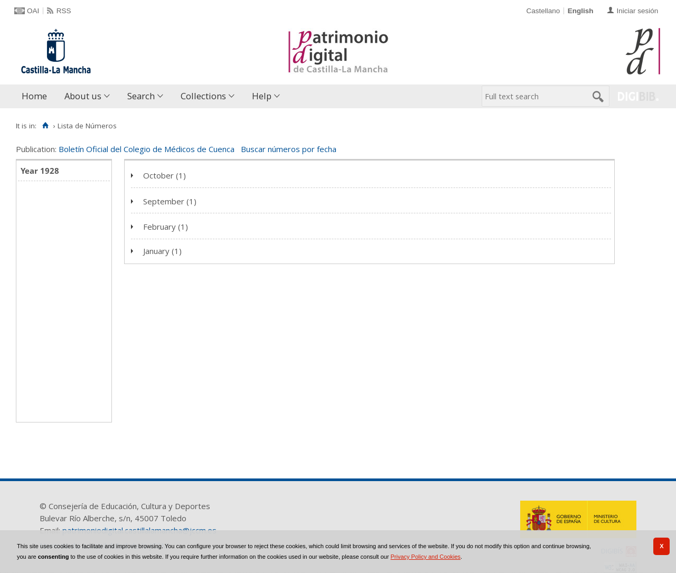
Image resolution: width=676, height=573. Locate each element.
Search (141, 96)
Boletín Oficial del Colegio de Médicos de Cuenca (146, 149)
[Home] (45, 125)
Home (34, 96)
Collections (203, 96)
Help (261, 96)
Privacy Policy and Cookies (425, 556)
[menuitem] (36, 96)
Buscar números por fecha (288, 149)
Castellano (543, 11)
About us (82, 96)
